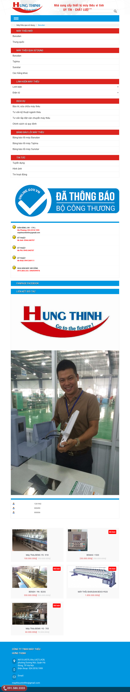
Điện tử (16, 92)
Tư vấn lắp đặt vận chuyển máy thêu (31, 118)
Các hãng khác (20, 73)
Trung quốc (18, 42)
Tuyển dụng (19, 163)
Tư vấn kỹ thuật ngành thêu (27, 112)
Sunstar (17, 67)
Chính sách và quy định (25, 123)
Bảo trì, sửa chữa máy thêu (26, 106)
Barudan (17, 36)
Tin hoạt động (20, 174)
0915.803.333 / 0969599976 (28, 271)
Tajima (16, 61)
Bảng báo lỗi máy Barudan (26, 137)
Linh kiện (17, 86)
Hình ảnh (17, 168)
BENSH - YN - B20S (37, 592)
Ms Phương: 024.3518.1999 (28, 230)
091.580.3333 (16, 688)
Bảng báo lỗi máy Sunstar (26, 149)
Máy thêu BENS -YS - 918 (37, 555)
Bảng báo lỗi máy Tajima (25, 143)
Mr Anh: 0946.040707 (26, 240)
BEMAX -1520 (93, 555)
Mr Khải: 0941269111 (25, 261)
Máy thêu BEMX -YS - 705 (37, 628)
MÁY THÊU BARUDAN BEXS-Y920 (93, 592)
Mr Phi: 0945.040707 (25, 250)
